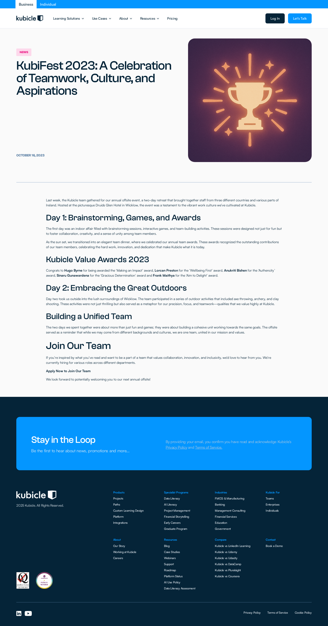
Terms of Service (277, 612)
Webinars (170, 558)
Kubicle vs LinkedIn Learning (232, 546)
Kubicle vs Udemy (226, 552)
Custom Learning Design (128, 510)
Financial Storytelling (176, 516)
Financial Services (226, 516)
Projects (118, 498)
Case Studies (172, 552)
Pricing (172, 18)
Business (26, 4)
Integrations (120, 522)
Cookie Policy (303, 612)
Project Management (177, 510)
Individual (48, 4)
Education (221, 522)
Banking (220, 504)
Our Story (119, 546)
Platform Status (173, 576)
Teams (270, 498)
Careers (118, 558)
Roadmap (170, 570)
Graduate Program (175, 528)
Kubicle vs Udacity (226, 558)
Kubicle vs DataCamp (228, 564)
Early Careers (172, 522)
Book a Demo (274, 546)
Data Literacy (172, 498)
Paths (116, 504)
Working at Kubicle (124, 552)
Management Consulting (230, 510)
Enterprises (272, 504)
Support (169, 564)
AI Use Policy (172, 582)
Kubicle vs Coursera (227, 576)
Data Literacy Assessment (179, 588)
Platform (118, 516)
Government (223, 528)
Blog (167, 546)
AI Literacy (170, 504)
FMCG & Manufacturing (229, 498)
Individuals (272, 510)
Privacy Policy (252, 612)
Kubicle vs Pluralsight (228, 570)
